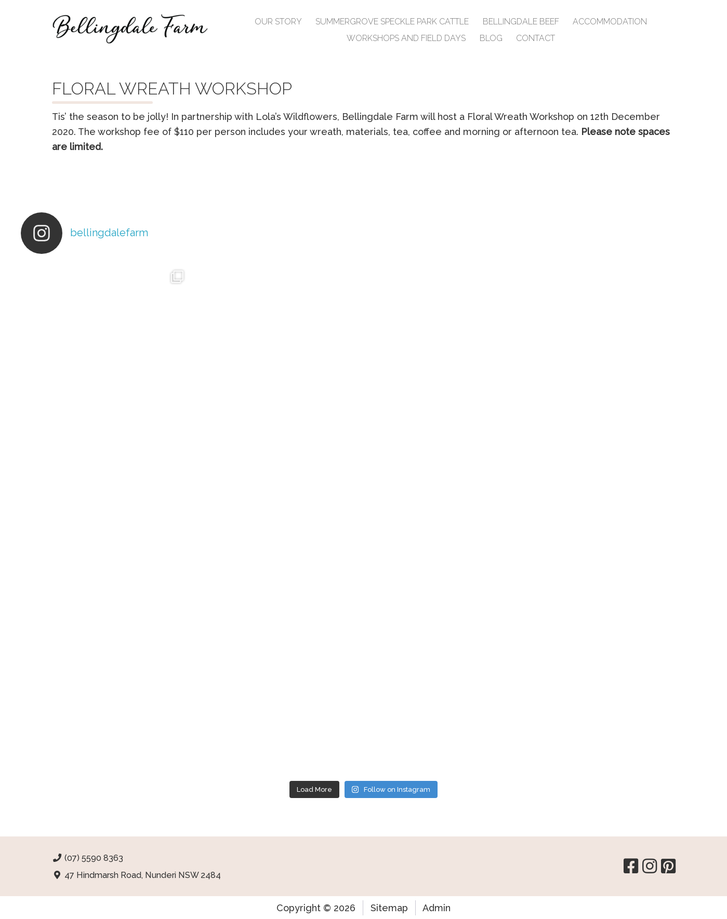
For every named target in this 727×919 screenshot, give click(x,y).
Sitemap (389, 907)
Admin (436, 907)
